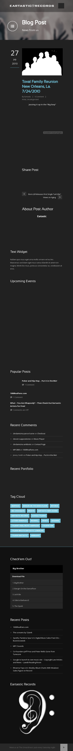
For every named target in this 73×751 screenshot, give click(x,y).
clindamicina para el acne (23, 433)
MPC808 (16, 449)
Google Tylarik (39, 516)
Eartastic (27, 96)
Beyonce (54, 506)
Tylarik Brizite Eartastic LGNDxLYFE (27, 531)
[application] (36, 576)
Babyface (15, 506)
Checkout (41, 433)
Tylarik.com (47, 526)
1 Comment (29, 384)
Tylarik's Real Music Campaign (25, 526)
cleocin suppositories (22, 439)
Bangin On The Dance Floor (35, 506)
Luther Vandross (19, 521)
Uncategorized (33, 99)
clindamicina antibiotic (22, 444)
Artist (24, 99)
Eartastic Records (20, 516)
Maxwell (34, 521)
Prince (45, 521)
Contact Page (39, 444)
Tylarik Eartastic (20, 535)
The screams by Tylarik (22, 632)
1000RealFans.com (18, 393)
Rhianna (55, 521)
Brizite (31, 511)
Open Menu (61, 5)
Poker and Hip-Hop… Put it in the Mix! (39, 381)
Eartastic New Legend (47, 511)
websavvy (35, 535)
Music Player (39, 439)
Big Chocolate (18, 511)
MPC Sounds (18, 646)
